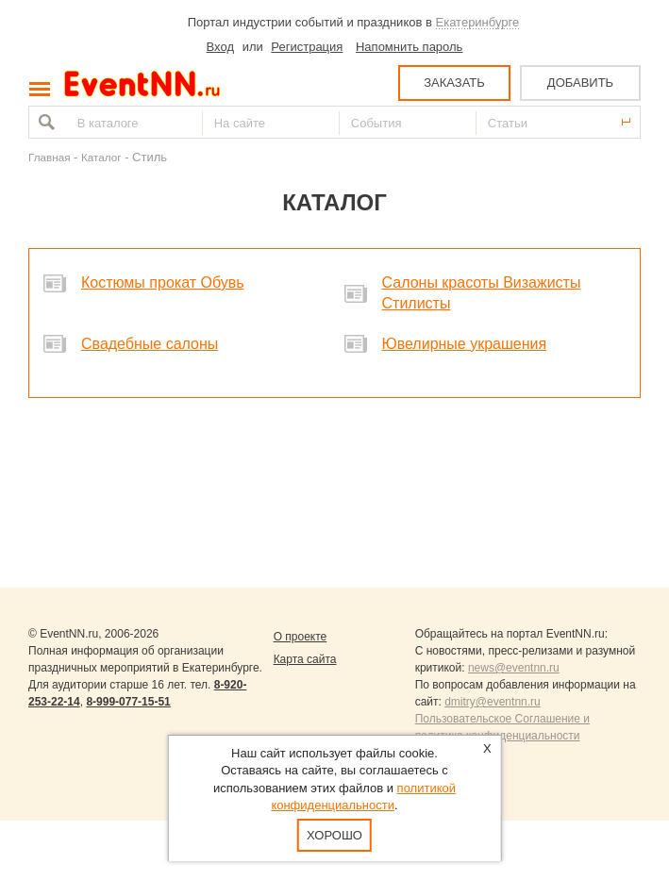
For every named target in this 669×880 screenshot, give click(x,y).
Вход (220, 47)
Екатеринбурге (478, 22)
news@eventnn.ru (514, 667)
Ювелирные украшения (464, 344)
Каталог (101, 157)
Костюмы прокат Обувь (162, 282)
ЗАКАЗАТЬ (454, 82)
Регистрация (307, 47)
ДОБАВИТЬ (580, 82)
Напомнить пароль (409, 47)
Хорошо (334, 835)
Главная (49, 157)
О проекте (300, 636)
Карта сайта (305, 659)
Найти (44, 122)
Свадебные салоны (149, 344)
